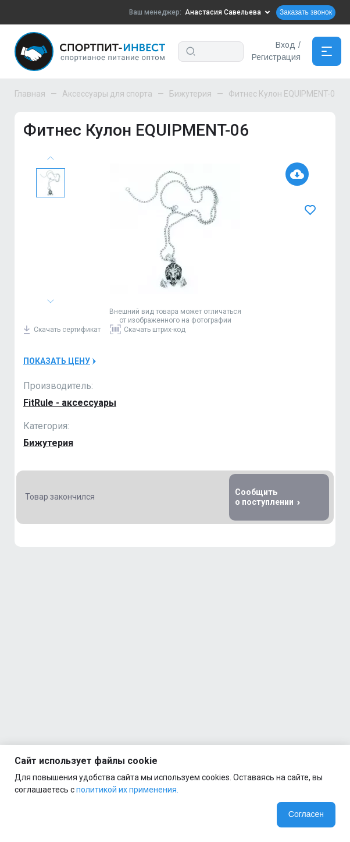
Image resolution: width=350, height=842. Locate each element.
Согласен (306, 814)
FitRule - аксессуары (69, 402)
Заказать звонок (306, 12)
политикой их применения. (127, 789)
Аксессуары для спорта (107, 93)
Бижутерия (190, 93)
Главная (30, 93)
